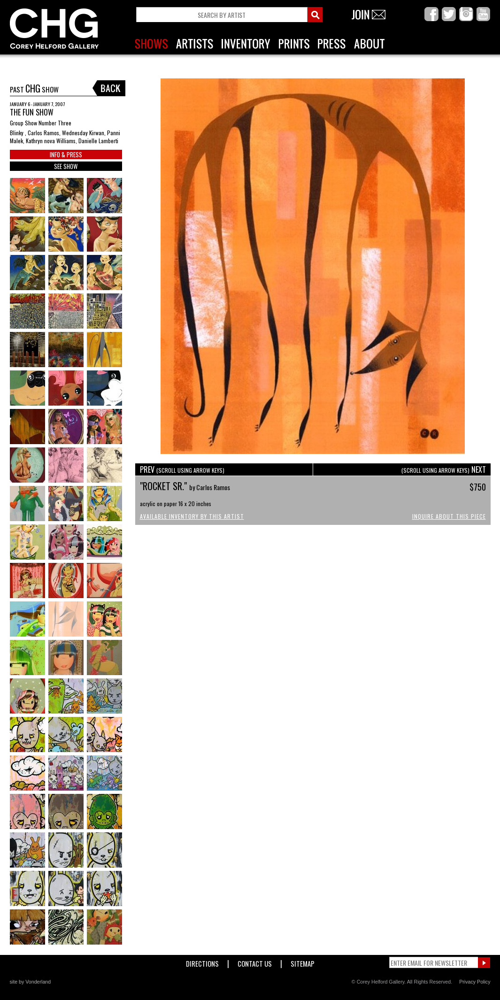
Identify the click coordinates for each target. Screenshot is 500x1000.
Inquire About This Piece (449, 516)
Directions (202, 962)
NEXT (443, 469)
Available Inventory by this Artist (192, 516)
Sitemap (303, 962)
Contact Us (255, 962)
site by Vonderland (30, 982)
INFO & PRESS (66, 154)
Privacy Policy (474, 982)
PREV (182, 469)
